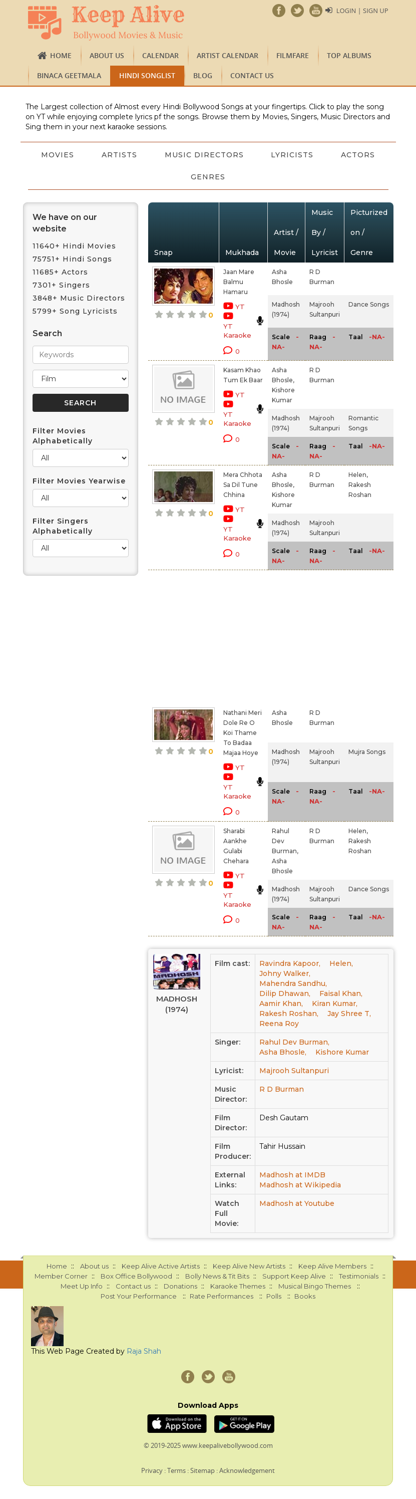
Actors (177, 176)
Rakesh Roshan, (288, 1013)
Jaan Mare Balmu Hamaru (238, 282)
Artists (150, 154)
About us (107, 55)
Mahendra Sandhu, (293, 983)
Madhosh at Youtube (296, 1203)
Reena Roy (279, 1023)
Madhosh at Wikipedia (300, 1184)
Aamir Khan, (281, 1003)
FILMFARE (292, 55)
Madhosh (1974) (176, 1004)
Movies (87, 154)
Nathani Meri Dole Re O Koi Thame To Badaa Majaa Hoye (242, 733)
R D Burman (281, 1089)
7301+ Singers (61, 285)
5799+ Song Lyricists (75, 311)
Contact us (252, 75)
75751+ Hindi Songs (72, 259)
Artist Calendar (227, 55)
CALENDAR (160, 55)
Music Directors (235, 154)
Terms (176, 1470)
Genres (239, 176)
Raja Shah (144, 1351)
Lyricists (324, 154)
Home (61, 55)
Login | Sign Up (362, 10)
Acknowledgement (247, 1470)
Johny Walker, (284, 973)
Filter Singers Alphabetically (63, 526)
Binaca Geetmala (69, 75)
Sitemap (202, 1470)
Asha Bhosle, (282, 1052)
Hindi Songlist (147, 75)
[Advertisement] (226, 636)
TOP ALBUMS (349, 55)
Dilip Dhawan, (284, 993)
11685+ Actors (60, 272)
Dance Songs (368, 304)
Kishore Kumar (342, 1052)
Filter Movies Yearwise (79, 480)
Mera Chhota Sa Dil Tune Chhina (242, 484)
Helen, (358, 474)
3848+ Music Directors (79, 298)
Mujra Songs (366, 752)
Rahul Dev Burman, (294, 1042)
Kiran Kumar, (334, 1003)
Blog (202, 75)
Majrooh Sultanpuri (294, 1070)
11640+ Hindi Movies (74, 246)
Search (47, 333)
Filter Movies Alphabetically (63, 435)
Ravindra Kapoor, (289, 963)
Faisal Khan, (340, 993)
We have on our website (65, 222)
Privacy (152, 1470)
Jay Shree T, (349, 1013)
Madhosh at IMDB (292, 1174)
